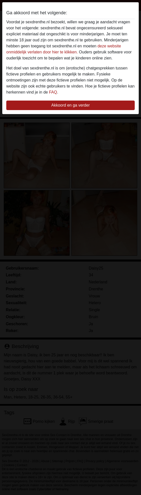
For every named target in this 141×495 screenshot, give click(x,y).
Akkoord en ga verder (70, 105)
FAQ (53, 92)
